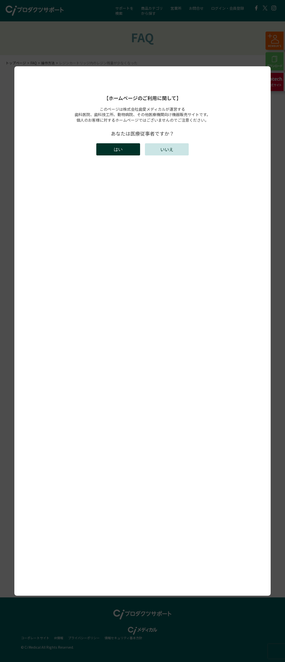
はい (118, 149)
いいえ (166, 149)
